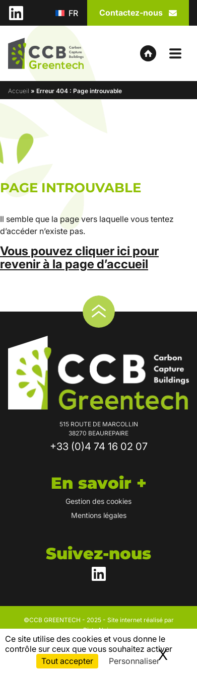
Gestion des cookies (98, 501)
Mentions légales (98, 515)
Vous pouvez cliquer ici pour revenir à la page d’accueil (79, 257)
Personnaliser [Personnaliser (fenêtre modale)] (134, 661)
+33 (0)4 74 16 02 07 (99, 446)
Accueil (18, 91)
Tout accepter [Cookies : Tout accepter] (67, 661)
